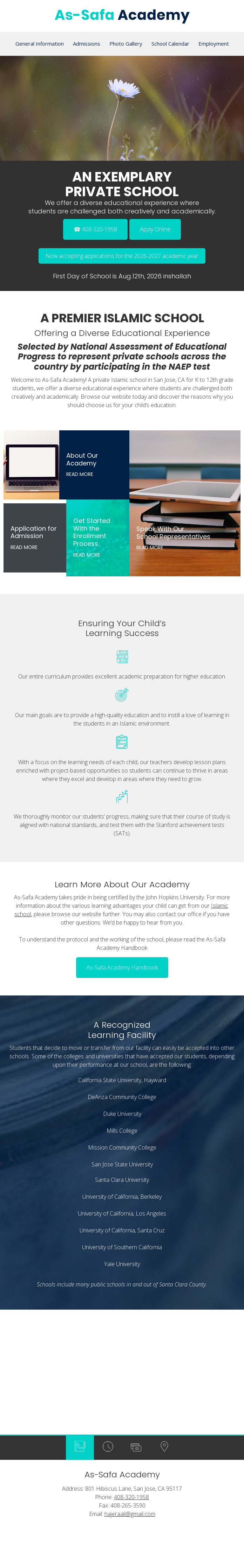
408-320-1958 (131, 1415)
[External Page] (155, 227)
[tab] (80, 1366)
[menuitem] (39, 44)
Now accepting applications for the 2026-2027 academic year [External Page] (122, 256)
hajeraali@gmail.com (129, 1432)
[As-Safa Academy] (122, 18)
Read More (79, 474)
